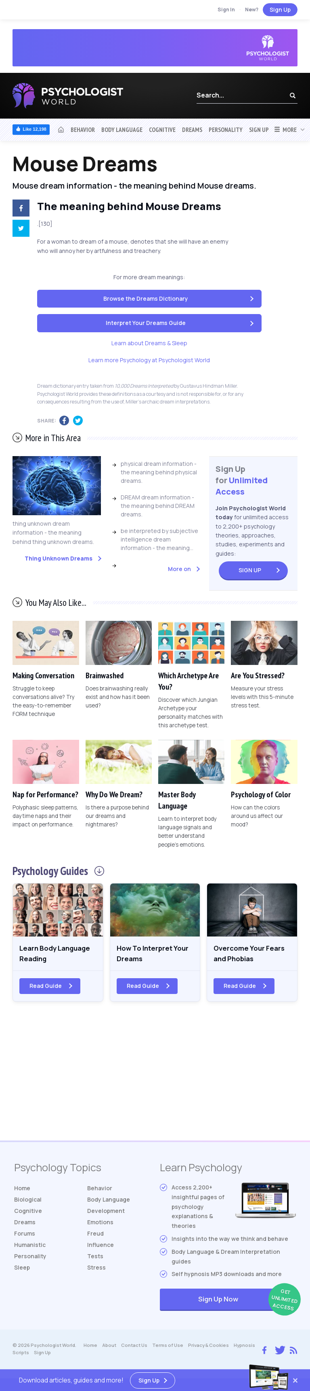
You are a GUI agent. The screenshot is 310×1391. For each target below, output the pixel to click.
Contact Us (134, 1347)
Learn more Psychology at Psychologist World (149, 360)
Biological (28, 1201)
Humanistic (30, 1246)
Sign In (226, 9)
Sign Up (280, 9)
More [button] (285, 129)
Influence (100, 1246)
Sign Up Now (247, 1302)
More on (179, 569)
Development (106, 1212)
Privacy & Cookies (208, 1347)
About (109, 1347)
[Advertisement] (155, 1077)
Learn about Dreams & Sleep (149, 343)
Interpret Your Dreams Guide (146, 323)
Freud (95, 1235)
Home (22, 1189)
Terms (167, 1347)
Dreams (192, 129)
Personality (226, 129)
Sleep (22, 1269)
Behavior (83, 129)
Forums (24, 1235)
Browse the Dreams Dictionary (145, 298)
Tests (95, 1257)
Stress (96, 1269)
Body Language (121, 129)
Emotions (100, 1223)
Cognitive (162, 129)
